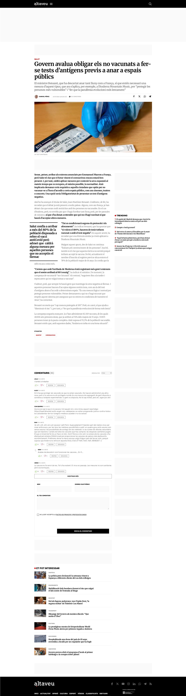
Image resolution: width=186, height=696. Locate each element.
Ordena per (96, 373)
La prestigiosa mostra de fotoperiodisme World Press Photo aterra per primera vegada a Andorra (70, 623)
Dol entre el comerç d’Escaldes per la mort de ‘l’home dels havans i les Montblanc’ (132, 233)
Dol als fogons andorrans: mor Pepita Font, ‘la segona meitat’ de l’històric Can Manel (68, 597)
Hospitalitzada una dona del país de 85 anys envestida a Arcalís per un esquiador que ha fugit (69, 635)
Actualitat (45, 689)
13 (38, 444)
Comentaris (76, 96)
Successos (52, 631)
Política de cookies (98, 692)
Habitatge (52, 644)
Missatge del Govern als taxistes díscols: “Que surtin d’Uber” (68, 610)
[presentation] (55, 524)
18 (38, 471)
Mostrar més (73, 476)
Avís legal (112, 692)
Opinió (55, 689)
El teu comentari (43, 495)
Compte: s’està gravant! (126, 227)
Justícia (51, 568)
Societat (51, 593)
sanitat (38, 335)
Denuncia (60, 385)
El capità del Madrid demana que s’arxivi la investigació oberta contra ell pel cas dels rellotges (132, 221)
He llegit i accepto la (61, 514)
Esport (72, 689)
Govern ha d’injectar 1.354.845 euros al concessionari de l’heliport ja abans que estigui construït (133, 248)
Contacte (46, 692)
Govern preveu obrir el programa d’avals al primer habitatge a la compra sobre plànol (70, 648)
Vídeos (81, 689)
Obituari (104, 689)
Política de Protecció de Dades (75, 692)
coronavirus (50, 335)
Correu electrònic (82, 484)
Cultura (51, 618)
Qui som (37, 692)
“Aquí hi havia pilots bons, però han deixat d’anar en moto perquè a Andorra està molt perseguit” (132, 240)
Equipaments (53, 580)
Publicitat (56, 692)
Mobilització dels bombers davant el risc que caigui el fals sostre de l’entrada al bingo (71, 585)
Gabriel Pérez (44, 96)
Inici (36, 689)
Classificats (92, 689)
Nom (38, 484)
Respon (50, 385)
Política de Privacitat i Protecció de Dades (71, 514)
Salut (37, 59)
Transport (52, 606)
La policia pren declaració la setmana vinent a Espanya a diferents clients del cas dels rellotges (69, 572)
